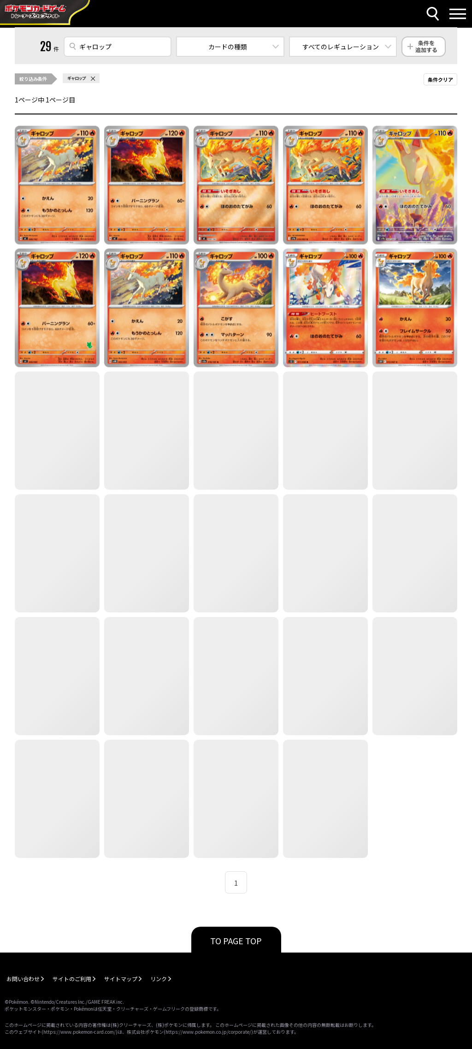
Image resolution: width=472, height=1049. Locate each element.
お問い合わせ (23, 979)
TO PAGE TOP (236, 941)
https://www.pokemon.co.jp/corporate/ (208, 1031)
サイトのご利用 (72, 979)
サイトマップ (120, 979)
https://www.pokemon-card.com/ (79, 1031)
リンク (158, 979)
